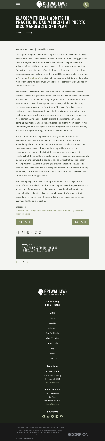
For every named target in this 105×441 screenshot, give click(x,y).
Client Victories (52, 338)
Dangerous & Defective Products (50, 210)
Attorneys (52, 328)
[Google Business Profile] (52, 416)
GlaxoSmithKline (35, 78)
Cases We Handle (52, 333)
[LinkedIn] (57, 416)
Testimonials (52, 343)
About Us (52, 323)
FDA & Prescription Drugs (26, 210)
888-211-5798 (52, 305)
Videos (52, 353)
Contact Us (52, 358)
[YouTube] (61, 416)
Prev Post (24, 221)
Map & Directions (52, 382)
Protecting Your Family (74, 210)
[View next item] (27, 262)
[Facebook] (43, 416)
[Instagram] (48, 416)
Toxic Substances (23, 214)
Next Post (80, 221)
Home (52, 318)
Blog (52, 348)
